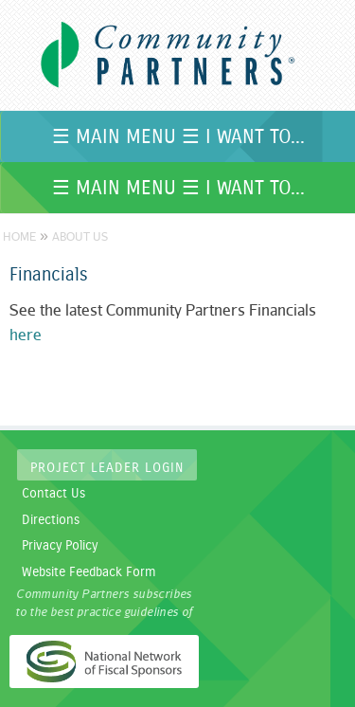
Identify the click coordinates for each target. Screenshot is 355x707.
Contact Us (53, 493)
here (25, 334)
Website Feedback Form (89, 572)
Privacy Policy (60, 546)
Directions (51, 520)
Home (19, 236)
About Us (80, 236)
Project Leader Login (107, 468)
